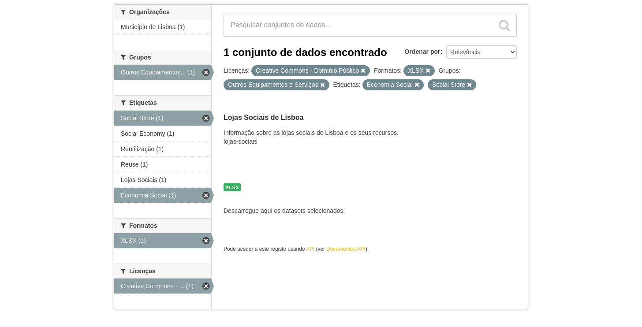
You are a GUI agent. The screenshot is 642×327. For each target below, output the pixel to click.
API (310, 249)
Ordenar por (422, 51)
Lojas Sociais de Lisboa (263, 117)
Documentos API (346, 249)
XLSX (232, 187)
